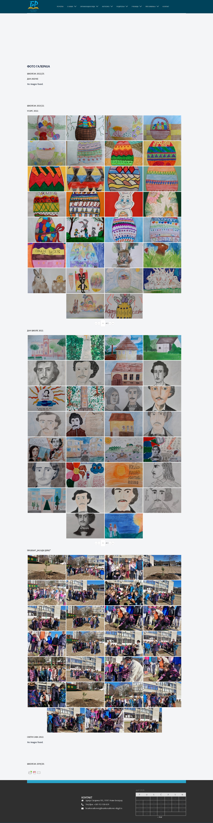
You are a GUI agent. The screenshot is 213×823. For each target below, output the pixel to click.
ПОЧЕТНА (60, 6)
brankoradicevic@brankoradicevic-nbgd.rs (104, 808)
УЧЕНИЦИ (135, 6)
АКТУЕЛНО (105, 6)
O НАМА (70, 6)
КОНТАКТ (166, 6)
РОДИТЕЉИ (121, 6)
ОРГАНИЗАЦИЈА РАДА (87, 6)
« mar (159, 817)
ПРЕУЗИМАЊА (150, 6)
